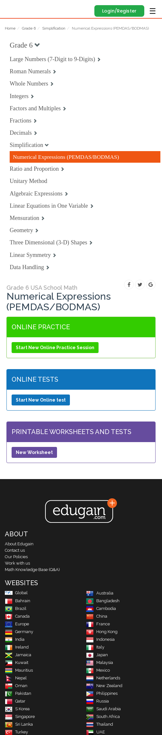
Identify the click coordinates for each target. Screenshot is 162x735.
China (96, 616)
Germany (19, 631)
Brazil (15, 608)
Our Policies (16, 556)
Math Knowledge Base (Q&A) (32, 569)
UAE (95, 732)
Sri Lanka (19, 724)
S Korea (17, 708)
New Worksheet (34, 452)
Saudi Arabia (103, 708)
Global (16, 592)
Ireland (17, 647)
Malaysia (99, 662)
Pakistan (18, 693)
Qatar (15, 701)
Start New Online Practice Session (55, 347)
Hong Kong (102, 631)
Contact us (15, 550)
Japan (97, 654)
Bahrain (17, 600)
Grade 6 (29, 28)
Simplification (53, 28)
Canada (17, 616)
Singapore (20, 716)
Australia (99, 593)
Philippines (102, 693)
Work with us (17, 563)
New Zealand (104, 685)
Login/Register (119, 11)
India (14, 639)
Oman (16, 685)
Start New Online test (41, 400)
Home (10, 28)
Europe (17, 624)
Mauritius (19, 670)
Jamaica (18, 654)
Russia (97, 701)
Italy (95, 647)
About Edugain (19, 543)
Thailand (99, 724)
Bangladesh (102, 600)
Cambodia (101, 608)
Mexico (98, 670)
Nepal (16, 678)
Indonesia (100, 639)
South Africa (103, 716)
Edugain (11, 7)
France (98, 624)
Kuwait (16, 662)
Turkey (16, 732)
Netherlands (103, 678)
